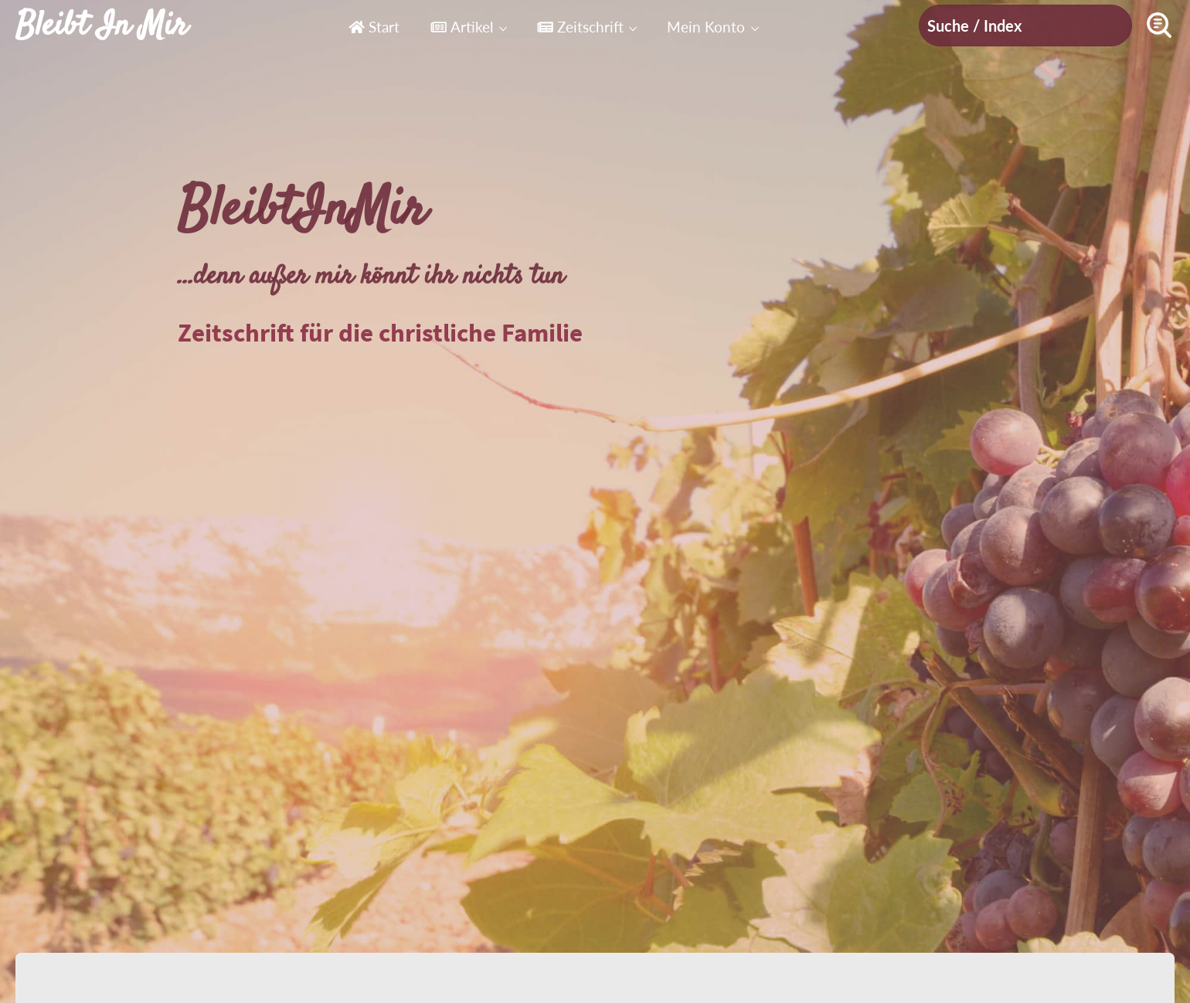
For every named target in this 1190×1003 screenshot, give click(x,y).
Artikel (461, 27)
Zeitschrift (580, 27)
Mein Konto (706, 27)
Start (374, 27)
